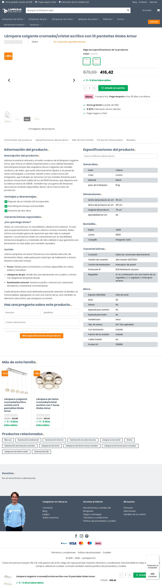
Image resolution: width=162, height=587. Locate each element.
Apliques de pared (88, 19)
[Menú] (157, 556)
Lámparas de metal (111, 440)
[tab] (18, 140)
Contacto (142, 2)
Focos (121, 19)
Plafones (108, 19)
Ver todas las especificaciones (69, 41)
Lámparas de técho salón (16, 452)
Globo (130, 440)
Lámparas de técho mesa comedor (82, 446)
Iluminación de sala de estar (83, 440)
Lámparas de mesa (63, 19)
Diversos (35, 24)
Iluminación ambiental (28, 440)
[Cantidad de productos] (89, 88)
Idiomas (153, 2)
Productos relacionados (110, 140)
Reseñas (131, 140)
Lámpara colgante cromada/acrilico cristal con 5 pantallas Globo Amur (15, 405)
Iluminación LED (41, 452)
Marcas (8, 440)
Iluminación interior (54, 440)
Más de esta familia (82, 140)
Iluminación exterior (15, 24)
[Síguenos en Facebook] (76, 535)
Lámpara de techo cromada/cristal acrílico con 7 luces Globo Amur (47, 404)
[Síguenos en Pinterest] (86, 535)
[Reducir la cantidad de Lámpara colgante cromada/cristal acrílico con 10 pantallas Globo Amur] (85, 88)
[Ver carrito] (158, 10)
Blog (135, 2)
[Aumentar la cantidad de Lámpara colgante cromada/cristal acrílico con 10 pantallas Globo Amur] (94, 88)
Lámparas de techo (13, 19)
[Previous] (9, 80)
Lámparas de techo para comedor (120, 446)
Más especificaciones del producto (41, 335)
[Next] (73, 80)
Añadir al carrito (115, 88)
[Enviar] (128, 10)
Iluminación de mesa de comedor (19, 446)
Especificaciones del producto (52, 140)
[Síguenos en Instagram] (81, 535)
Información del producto (18, 140)
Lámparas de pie (38, 19)
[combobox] (78, 10)
